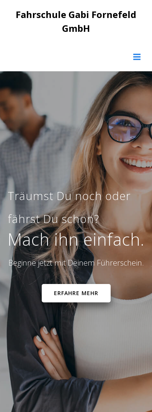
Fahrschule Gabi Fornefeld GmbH (76, 21)
